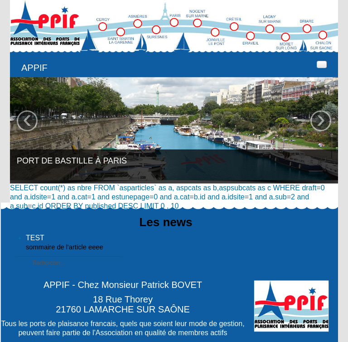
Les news (165, 222)
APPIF (34, 68)
